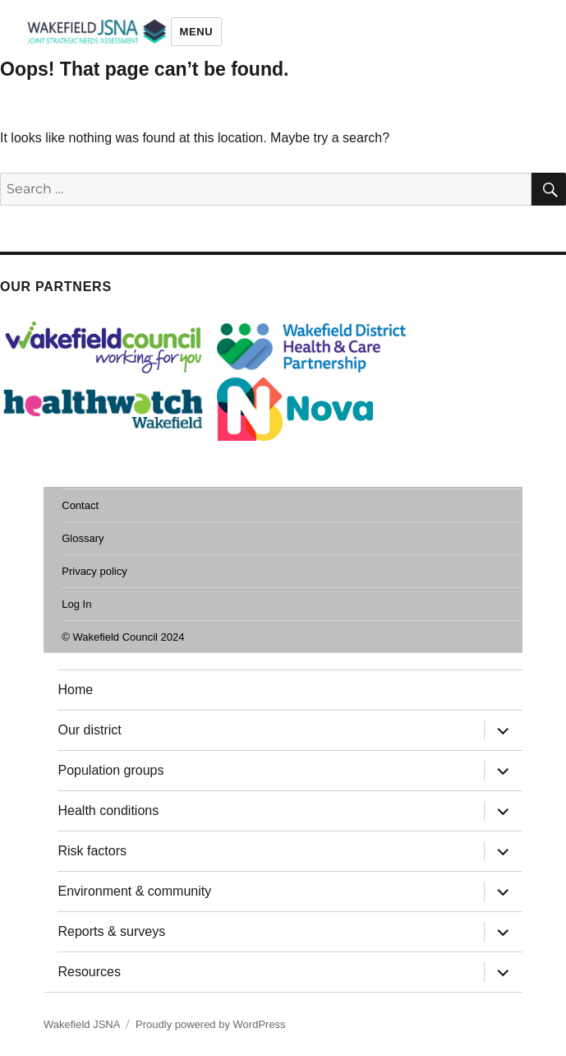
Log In (76, 604)
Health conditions (108, 810)
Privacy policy (94, 571)
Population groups (110, 770)
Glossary (83, 538)
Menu (197, 31)
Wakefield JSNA (82, 1024)
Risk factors (92, 851)
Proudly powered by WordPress (211, 1024)
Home (75, 690)
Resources (89, 972)
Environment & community (134, 891)
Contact (80, 505)
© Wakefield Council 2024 (123, 637)
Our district (89, 730)
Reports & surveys (111, 931)
